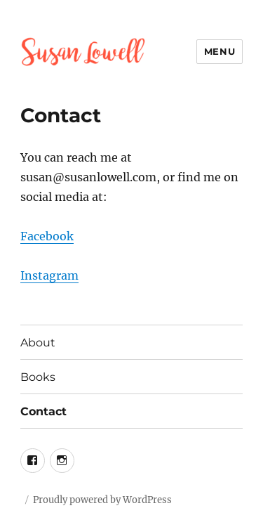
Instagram (49, 275)
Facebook (47, 236)
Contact (43, 411)
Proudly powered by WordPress (102, 500)
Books (37, 377)
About (37, 342)
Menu (219, 51)
